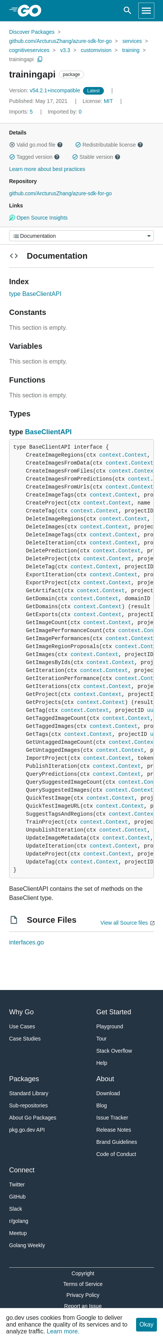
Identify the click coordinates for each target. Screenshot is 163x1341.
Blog (101, 1105)
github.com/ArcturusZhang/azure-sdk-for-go (60, 41)
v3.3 (65, 50)
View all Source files (124, 923)
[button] (12, 145)
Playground (109, 1026)
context (110, 455)
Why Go (21, 1012)
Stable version (96, 157)
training (130, 50)
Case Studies (25, 1039)
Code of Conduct (116, 1154)
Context (136, 455)
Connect (21, 1170)
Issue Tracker (112, 1118)
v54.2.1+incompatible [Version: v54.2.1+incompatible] (45, 90)
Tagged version (34, 157)
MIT (108, 101)
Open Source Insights (38, 218)
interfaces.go (26, 942)
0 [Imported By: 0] (65, 112)
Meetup (18, 1233)
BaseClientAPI (48, 432)
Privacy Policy (82, 1295)
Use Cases (22, 1026)
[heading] (32, 11)
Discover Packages (32, 32)
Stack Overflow (114, 1051)
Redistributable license (109, 145)
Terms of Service (83, 1284)
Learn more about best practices (47, 169)
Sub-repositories (28, 1105)
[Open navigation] (146, 10)
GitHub (17, 1197)
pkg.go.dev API (27, 1130)
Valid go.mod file (36, 145)
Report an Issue (83, 1306)
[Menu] (81, 235)
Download (108, 1093)
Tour (101, 1039)
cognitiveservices (29, 50)
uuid (153, 710)
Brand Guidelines (116, 1142)
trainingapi (21, 59)
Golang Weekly (27, 1245)
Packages (24, 1079)
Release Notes (113, 1130)
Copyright (83, 1273)
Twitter (17, 1184)
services (132, 41)
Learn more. (63, 1331)
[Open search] (127, 10)
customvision (96, 50)
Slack (15, 1209)
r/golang (18, 1221)
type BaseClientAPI (35, 294)
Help (101, 1063)
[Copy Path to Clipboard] (40, 59)
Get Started (113, 1012)
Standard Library (29, 1093)
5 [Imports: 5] (21, 112)
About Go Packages (32, 1118)
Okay (146, 1324)
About (105, 1079)
